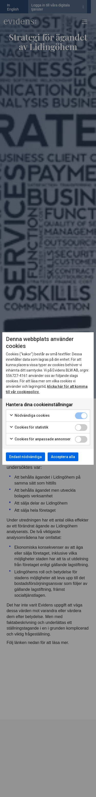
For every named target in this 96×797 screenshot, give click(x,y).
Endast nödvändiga (25, 457)
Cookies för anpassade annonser (40, 439)
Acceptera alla (63, 457)
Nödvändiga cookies (29, 415)
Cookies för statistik (28, 427)
